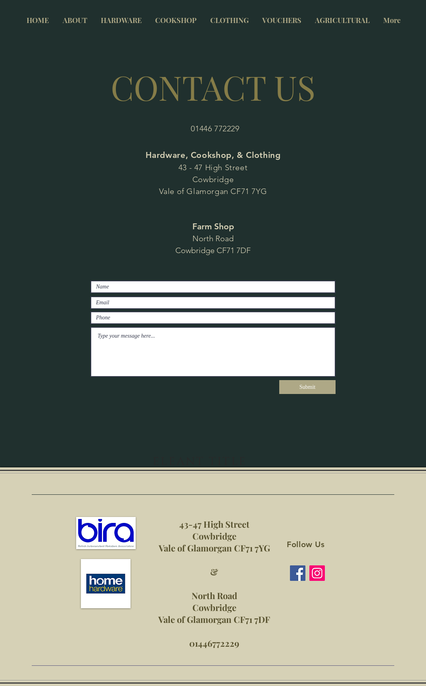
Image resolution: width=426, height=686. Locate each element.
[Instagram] (317, 573)
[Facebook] (297, 573)
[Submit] (307, 387)
